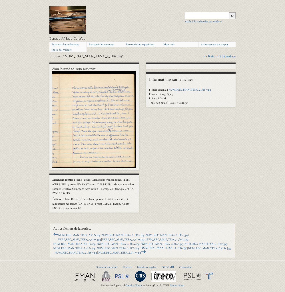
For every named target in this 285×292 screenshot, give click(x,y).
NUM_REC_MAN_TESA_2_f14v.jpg (167, 239)
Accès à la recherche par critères (203, 21)
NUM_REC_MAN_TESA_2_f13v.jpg (79, 239)
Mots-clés (169, 44)
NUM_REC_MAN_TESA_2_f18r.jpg (190, 90)
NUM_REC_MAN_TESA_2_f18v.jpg (209, 248)
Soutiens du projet (106, 267)
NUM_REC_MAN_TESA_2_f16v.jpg (205, 244)
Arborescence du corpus (214, 44)
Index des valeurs (62, 50)
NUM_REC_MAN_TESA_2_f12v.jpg (123, 235)
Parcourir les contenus (102, 44)
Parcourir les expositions (140, 44)
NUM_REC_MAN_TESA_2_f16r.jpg (162, 244)
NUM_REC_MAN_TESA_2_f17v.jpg (118, 248)
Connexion (185, 267)
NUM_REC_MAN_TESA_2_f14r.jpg (123, 239)
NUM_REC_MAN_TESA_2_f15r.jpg (74, 244)
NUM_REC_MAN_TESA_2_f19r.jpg (76, 252)
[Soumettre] (232, 15)
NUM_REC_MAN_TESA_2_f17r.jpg (74, 248)
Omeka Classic (133, 285)
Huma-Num (177, 285)
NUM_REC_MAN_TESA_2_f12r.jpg (79, 235)
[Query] (210, 15)
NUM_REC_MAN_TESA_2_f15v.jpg (118, 244)
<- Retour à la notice (219, 56)
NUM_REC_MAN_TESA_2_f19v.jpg (119, 252)
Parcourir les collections (65, 44)
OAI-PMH (168, 267)
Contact (127, 267)
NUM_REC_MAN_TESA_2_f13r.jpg (167, 235)
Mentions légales (146, 267)
